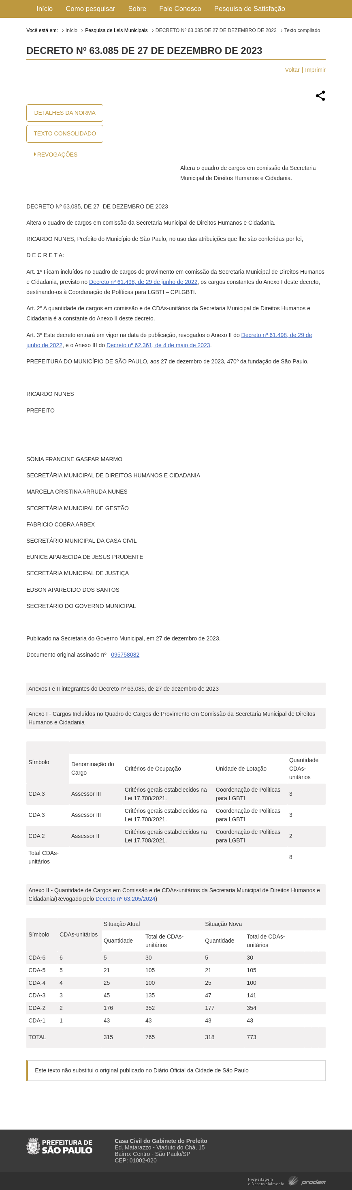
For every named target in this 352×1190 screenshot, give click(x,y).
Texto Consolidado (65, 133)
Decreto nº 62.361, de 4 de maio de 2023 (158, 345)
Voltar (292, 70)
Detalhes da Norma (64, 113)
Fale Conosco (180, 9)
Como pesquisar (90, 9)
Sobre (137, 9)
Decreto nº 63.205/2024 (126, 899)
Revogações (57, 154)
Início (44, 9)
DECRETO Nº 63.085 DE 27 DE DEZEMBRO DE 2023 (216, 30)
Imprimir (315, 70)
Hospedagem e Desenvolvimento (287, 1180)
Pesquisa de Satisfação (249, 9)
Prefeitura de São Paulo (59, 1143)
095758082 (125, 654)
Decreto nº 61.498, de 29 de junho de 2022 (143, 282)
